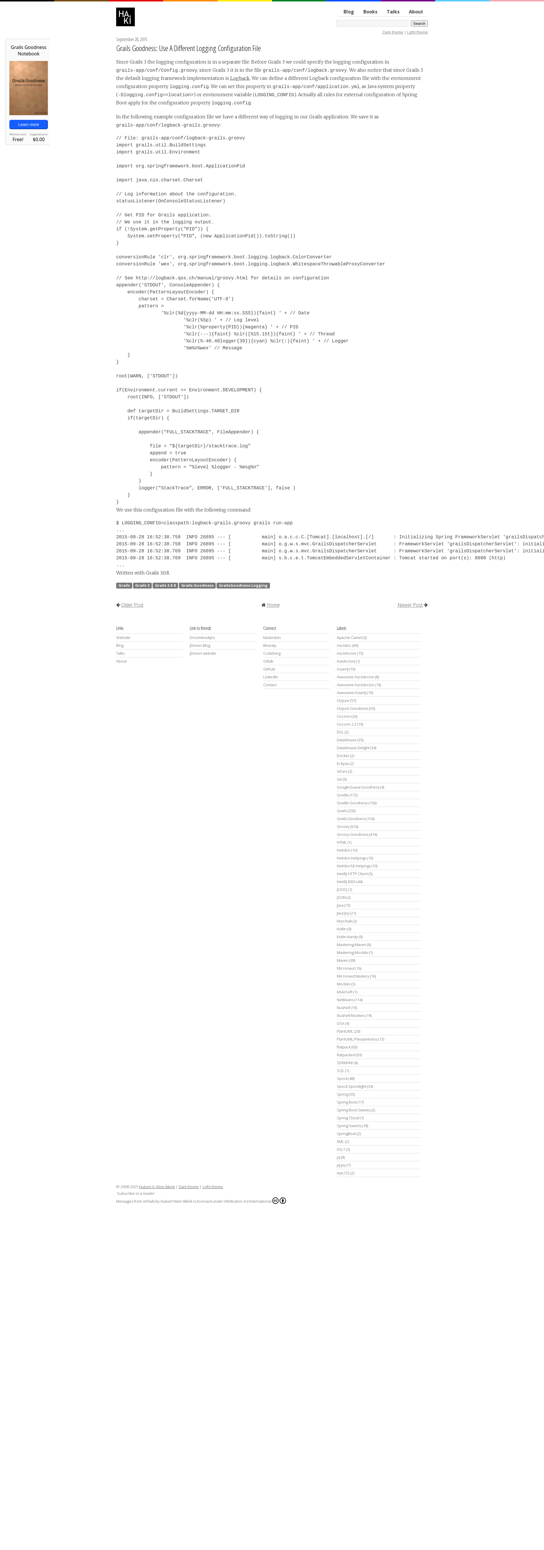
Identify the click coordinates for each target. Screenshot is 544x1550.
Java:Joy (343, 913)
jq (338, 1157)
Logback (240, 78)
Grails (124, 585)
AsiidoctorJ (346, 661)
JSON (341, 897)
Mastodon (272, 637)
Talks (393, 11)
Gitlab (268, 661)
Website (123, 637)
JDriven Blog (200, 645)
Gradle (343, 795)
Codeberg (271, 653)
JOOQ (342, 889)
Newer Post (410, 605)
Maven (342, 960)
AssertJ (342, 669)
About (416, 11)
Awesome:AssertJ (351, 692)
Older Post (132, 605)
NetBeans (345, 999)
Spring (342, 1094)
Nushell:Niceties (351, 1015)
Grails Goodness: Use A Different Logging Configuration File (188, 48)
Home (273, 605)
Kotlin (341, 928)
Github (269, 669)
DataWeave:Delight (353, 747)
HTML (342, 842)
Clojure (343, 700)
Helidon (344, 850)
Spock (342, 1078)
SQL (340, 1070)
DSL (340, 732)
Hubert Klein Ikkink (176, 1201)
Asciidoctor (346, 653)
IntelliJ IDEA (346, 881)
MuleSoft (345, 991)
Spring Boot (347, 1102)
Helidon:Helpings (351, 858)
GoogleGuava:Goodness (358, 787)
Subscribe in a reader (136, 1193)
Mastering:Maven (351, 944)
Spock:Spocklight (351, 1086)
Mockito (344, 984)
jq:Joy (341, 1165)
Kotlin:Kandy (347, 936)
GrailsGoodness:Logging (243, 585)
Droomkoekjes (202, 637)
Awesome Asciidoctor (355, 676)
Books (370, 11)
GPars (342, 771)
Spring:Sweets (349, 1125)
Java (340, 905)
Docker (343, 755)
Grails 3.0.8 (165, 585)
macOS (343, 1173)
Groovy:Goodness (352, 834)
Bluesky (269, 645)
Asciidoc (344, 645)
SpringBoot (346, 1133)
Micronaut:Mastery (353, 976)
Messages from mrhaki (135, 1201)
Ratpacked (346, 1054)
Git (339, 779)
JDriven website (203, 653)
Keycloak (344, 921)
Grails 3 (142, 585)
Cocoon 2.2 (346, 724)
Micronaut (346, 968)
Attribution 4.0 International (255, 1200)
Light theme (417, 32)
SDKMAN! (345, 1062)
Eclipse (343, 763)
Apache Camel (349, 637)
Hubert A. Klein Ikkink (157, 1186)
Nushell (343, 1007)
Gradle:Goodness (352, 802)
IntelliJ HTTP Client (352, 873)
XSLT (341, 1149)
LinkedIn (270, 676)
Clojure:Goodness (352, 708)
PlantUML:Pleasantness (357, 1039)
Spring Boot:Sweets (353, 1110)
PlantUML (345, 1031)
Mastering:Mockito (352, 952)
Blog (349, 11)
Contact (270, 684)
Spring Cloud (348, 1117)
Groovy (343, 826)
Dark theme (393, 32)
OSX (340, 1023)
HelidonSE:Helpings (354, 865)
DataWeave (347, 739)
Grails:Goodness (197, 585)
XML (340, 1141)
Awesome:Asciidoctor (355, 684)
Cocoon (344, 716)
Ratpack (344, 1047)
